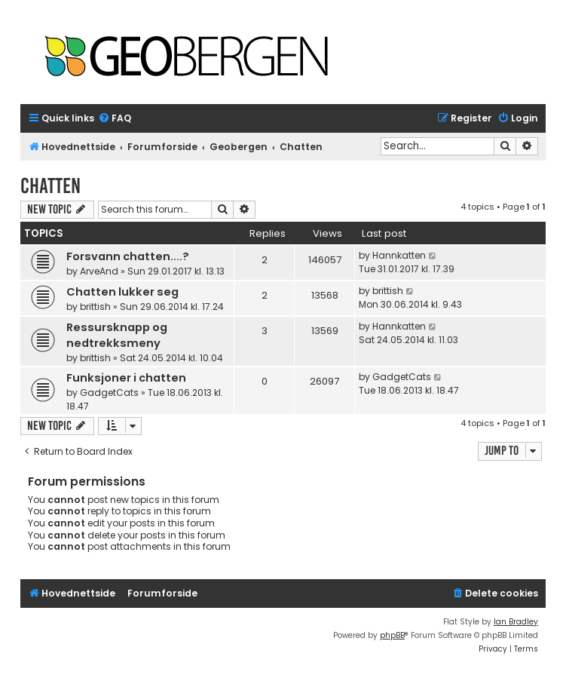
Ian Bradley (516, 621)
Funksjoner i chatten (126, 377)
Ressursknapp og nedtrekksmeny (116, 335)
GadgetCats (109, 392)
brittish (95, 306)
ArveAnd (99, 271)
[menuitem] (114, 119)
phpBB (392, 635)
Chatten (50, 186)
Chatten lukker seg (122, 291)
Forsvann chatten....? (127, 256)
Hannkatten (399, 255)
